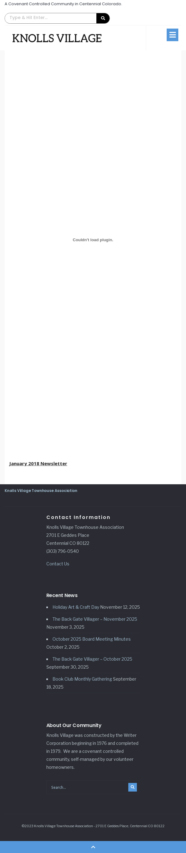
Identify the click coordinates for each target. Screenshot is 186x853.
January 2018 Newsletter (38, 463)
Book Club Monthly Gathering (82, 679)
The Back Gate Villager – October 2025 (92, 659)
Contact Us (57, 563)
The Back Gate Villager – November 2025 (94, 619)
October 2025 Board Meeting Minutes (91, 639)
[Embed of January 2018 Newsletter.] (93, 240)
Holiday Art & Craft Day (75, 607)
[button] (57, 18)
